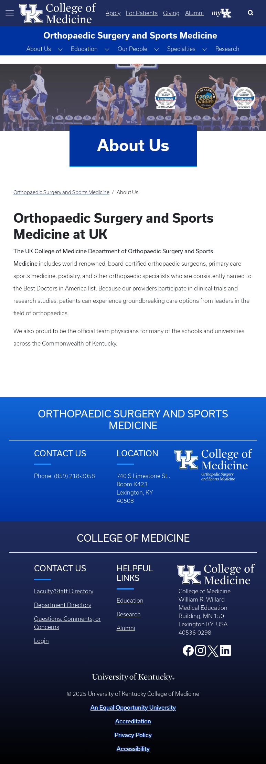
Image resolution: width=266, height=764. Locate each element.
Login (41, 641)
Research (227, 49)
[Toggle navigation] (9, 13)
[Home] (57, 12)
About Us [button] (38, 49)
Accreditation (133, 721)
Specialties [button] (181, 49)
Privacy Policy (133, 735)
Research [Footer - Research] (129, 614)
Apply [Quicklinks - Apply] (113, 13)
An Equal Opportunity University (133, 707)
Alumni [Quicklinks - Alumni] (194, 13)
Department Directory (62, 605)
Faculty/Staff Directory (63, 591)
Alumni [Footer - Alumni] (126, 628)
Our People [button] (132, 49)
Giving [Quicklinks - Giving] (171, 13)
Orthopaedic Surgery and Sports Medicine (61, 192)
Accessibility (133, 748)
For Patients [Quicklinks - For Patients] (142, 13)
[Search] (252, 13)
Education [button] (84, 49)
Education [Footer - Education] (130, 600)
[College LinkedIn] (225, 652)
